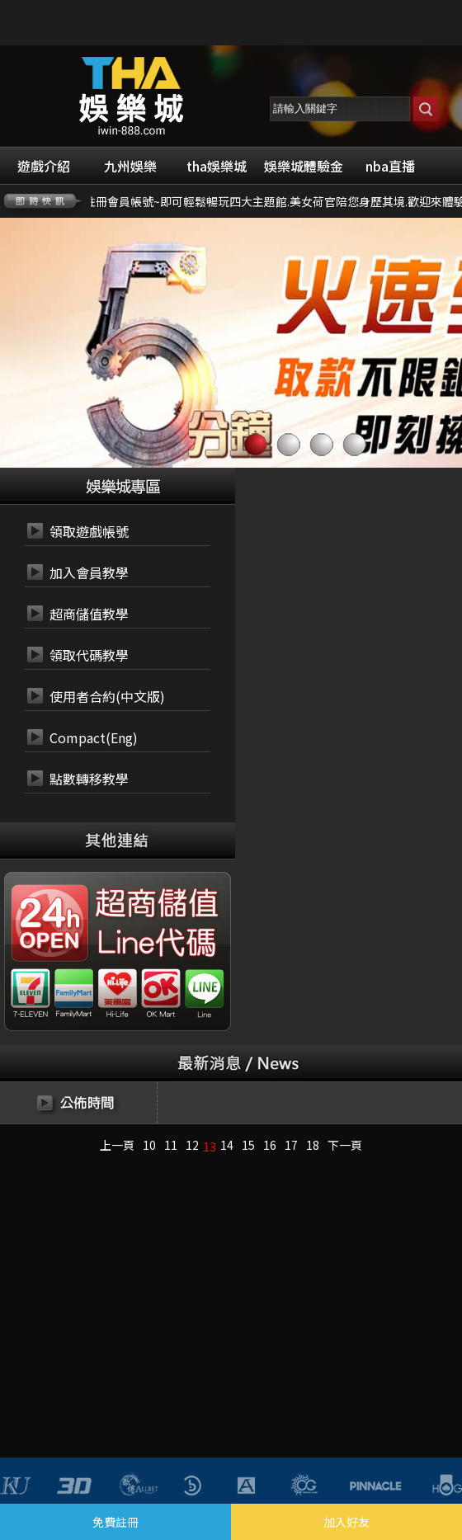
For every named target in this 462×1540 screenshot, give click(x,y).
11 (170, 1145)
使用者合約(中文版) (107, 696)
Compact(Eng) (94, 737)
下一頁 (345, 1145)
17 (291, 1145)
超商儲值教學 (89, 614)
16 (269, 1145)
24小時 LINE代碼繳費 (155, 943)
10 (149, 1145)
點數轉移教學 (89, 779)
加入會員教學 (89, 572)
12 (192, 1145)
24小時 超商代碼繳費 (155, 904)
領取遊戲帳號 (89, 531)
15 (248, 1145)
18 (312, 1145)
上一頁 (117, 1145)
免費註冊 (115, 1522)
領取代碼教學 (89, 655)
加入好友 (346, 1522)
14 (226, 1145)
